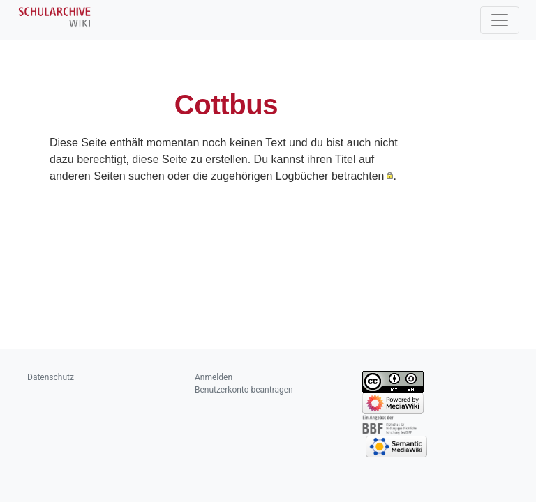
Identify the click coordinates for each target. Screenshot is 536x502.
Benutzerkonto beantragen (244, 390)
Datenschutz (50, 377)
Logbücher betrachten (330, 176)
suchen (146, 176)
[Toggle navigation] (499, 20)
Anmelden (213, 377)
